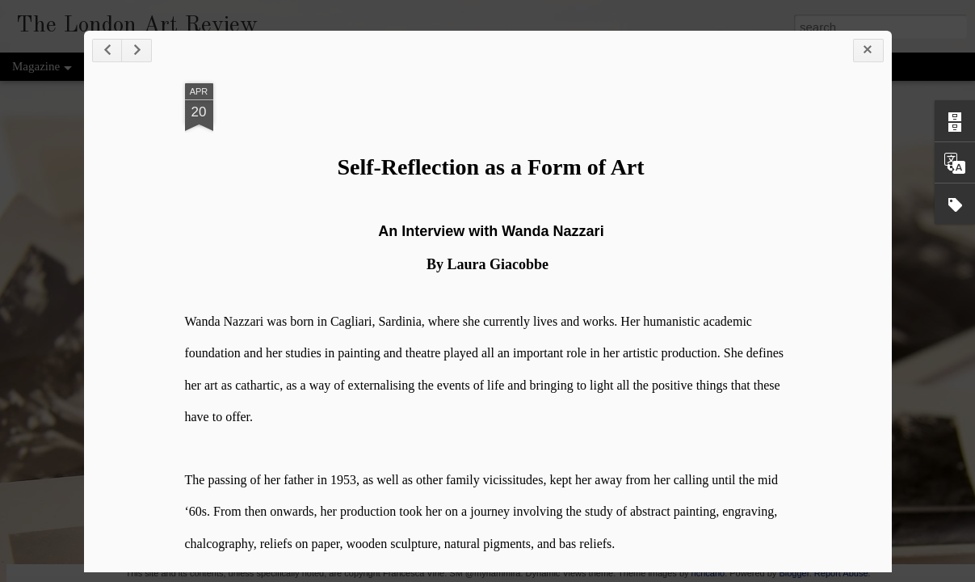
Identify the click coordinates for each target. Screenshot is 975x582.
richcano (708, 573)
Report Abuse (841, 573)
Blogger (794, 573)
